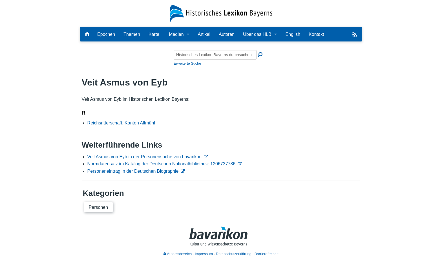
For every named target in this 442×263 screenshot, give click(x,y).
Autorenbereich (177, 254)
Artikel (204, 34)
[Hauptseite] (87, 34)
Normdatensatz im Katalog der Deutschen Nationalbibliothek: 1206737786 (161, 163)
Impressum (204, 254)
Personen (98, 207)
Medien (176, 34)
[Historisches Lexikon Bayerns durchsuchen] (215, 55)
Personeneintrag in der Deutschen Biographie (133, 171)
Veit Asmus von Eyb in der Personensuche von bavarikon (144, 156)
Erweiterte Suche (187, 63)
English (293, 34)
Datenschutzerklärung (233, 254)
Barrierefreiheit (267, 254)
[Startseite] (221, 13)
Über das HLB (257, 34)
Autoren (227, 34)
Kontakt (316, 34)
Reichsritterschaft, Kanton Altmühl (121, 122)
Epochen (106, 34)
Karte (154, 34)
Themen (131, 34)
